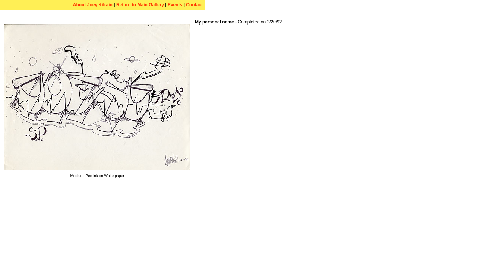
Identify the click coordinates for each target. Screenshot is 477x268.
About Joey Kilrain (93, 4)
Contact (194, 4)
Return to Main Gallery (140, 4)
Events (175, 4)
